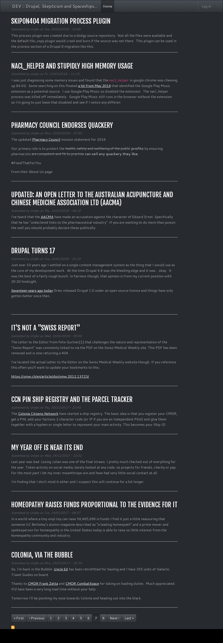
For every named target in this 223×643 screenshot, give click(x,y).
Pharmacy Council (46, 139)
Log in (206, 6)
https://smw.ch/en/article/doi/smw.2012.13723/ (50, 376)
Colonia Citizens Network (38, 413)
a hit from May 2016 (94, 85)
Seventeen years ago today (32, 290)
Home (107, 6)
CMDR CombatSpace (82, 583)
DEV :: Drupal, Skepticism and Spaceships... (54, 6)
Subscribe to (13, 627)
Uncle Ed (61, 569)
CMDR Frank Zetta (43, 583)
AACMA (47, 216)
